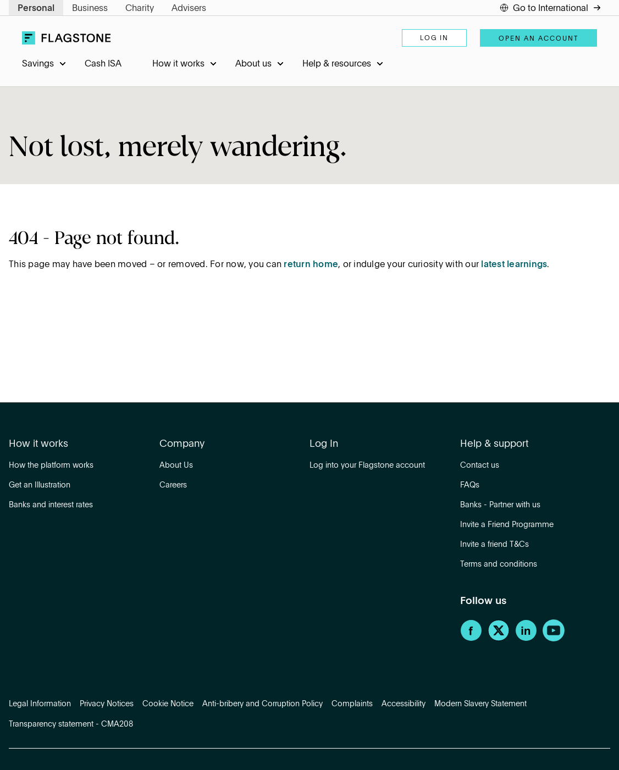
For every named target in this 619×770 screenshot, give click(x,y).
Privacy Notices (107, 704)
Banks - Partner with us (500, 505)
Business (90, 8)
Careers (173, 485)
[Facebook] (471, 639)
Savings (38, 64)
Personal (36, 8)
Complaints (352, 704)
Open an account (538, 39)
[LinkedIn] (526, 639)
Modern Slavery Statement (480, 704)
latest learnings (514, 265)
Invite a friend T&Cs (494, 545)
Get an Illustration (39, 485)
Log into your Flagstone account (367, 465)
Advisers (189, 8)
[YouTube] (554, 639)
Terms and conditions (498, 564)
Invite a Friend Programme (507, 525)
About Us (176, 465)
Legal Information (40, 704)
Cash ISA (103, 64)
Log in (434, 38)
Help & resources (336, 64)
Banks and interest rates (51, 505)
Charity (139, 8)
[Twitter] (499, 639)
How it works (178, 64)
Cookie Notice (168, 704)
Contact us (479, 465)
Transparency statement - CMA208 (71, 724)
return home (311, 265)
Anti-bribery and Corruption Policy (262, 704)
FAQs (469, 485)
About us (253, 64)
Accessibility (403, 704)
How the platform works (51, 465)
